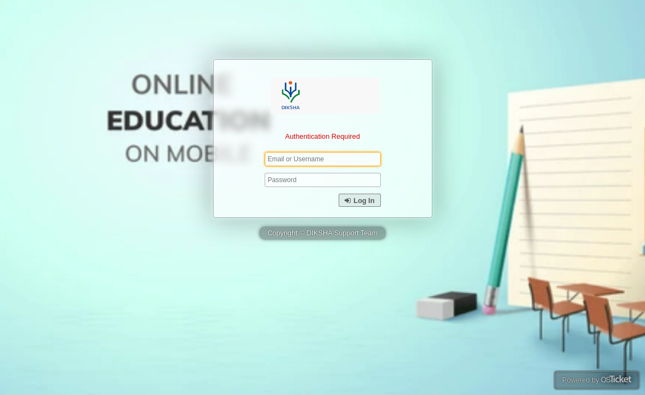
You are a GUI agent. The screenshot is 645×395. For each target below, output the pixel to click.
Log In (359, 200)
